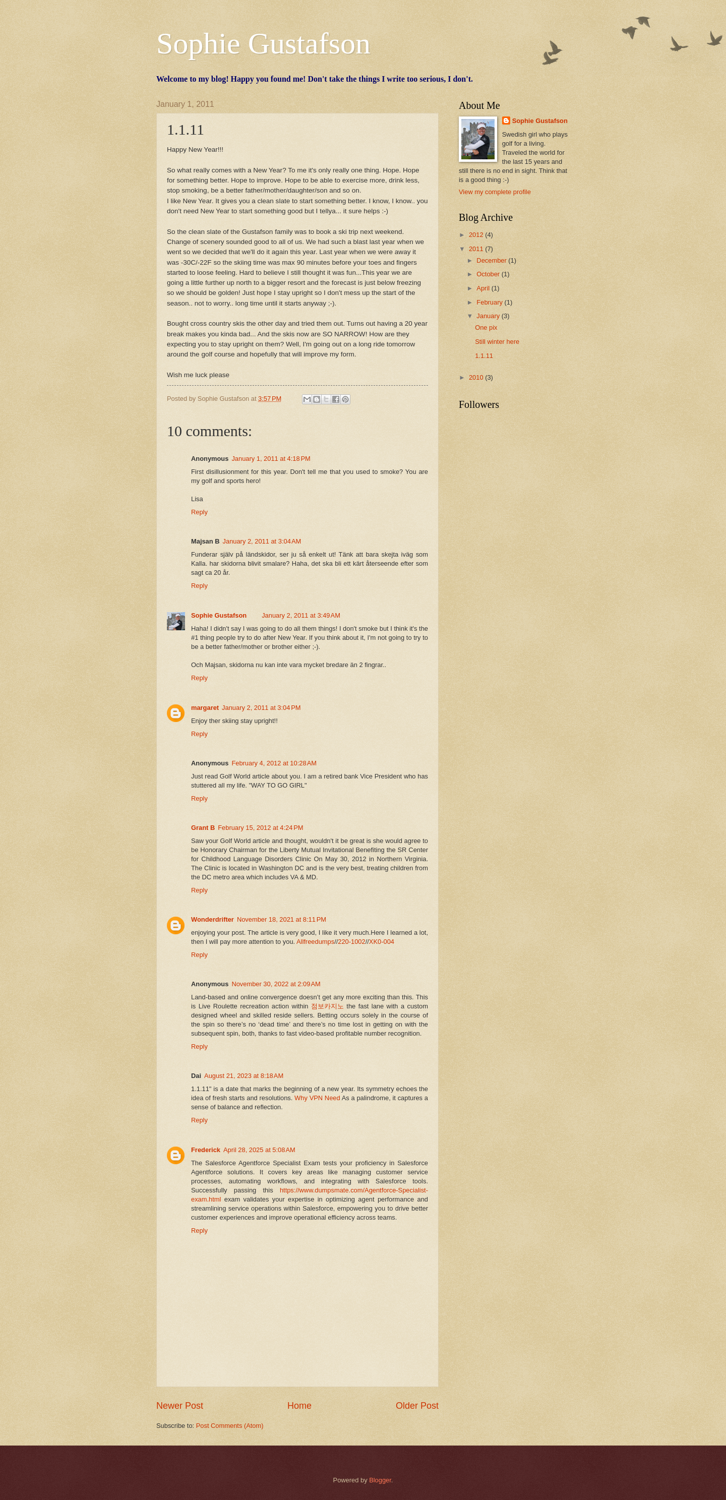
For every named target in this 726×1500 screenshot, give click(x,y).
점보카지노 (327, 1006)
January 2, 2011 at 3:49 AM (301, 615)
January (488, 316)
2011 (477, 249)
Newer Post (179, 1406)
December (492, 260)
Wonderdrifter (212, 919)
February (490, 302)
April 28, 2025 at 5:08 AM (259, 1150)
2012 (477, 234)
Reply (199, 512)
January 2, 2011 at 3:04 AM (262, 541)
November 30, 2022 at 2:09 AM (275, 984)
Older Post (417, 1406)
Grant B (203, 827)
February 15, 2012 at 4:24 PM (260, 827)
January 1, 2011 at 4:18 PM (270, 458)
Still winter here (497, 341)
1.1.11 (484, 355)
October (488, 274)
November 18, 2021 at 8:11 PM (281, 919)
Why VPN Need (317, 1098)
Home (299, 1406)
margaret (205, 707)
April (483, 288)
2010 (477, 377)
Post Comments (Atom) (230, 1425)
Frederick (205, 1150)
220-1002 (351, 941)
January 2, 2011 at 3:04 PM (261, 707)
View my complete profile (495, 192)
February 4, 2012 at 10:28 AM (274, 763)
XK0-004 (381, 941)
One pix (486, 327)
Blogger (380, 1480)
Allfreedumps (315, 941)
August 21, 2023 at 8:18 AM (243, 1075)
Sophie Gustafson (263, 43)
